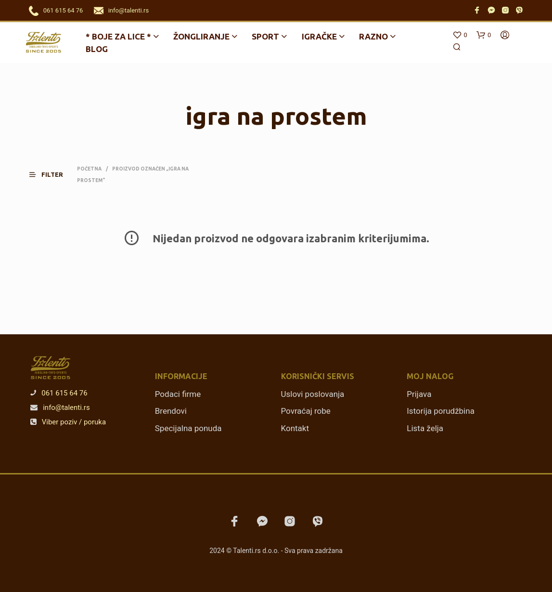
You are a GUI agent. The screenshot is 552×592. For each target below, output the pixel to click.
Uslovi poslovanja (313, 394)
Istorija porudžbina (441, 411)
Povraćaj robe (306, 411)
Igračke (319, 36)
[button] (52, 175)
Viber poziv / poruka (68, 422)
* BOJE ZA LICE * (118, 36)
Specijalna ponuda (188, 428)
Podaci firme (178, 394)
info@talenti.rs (128, 10)
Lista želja (425, 428)
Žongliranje (201, 36)
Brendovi (171, 411)
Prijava (419, 394)
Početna (89, 168)
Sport (265, 36)
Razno (373, 36)
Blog (97, 48)
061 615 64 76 (63, 10)
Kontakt (295, 428)
